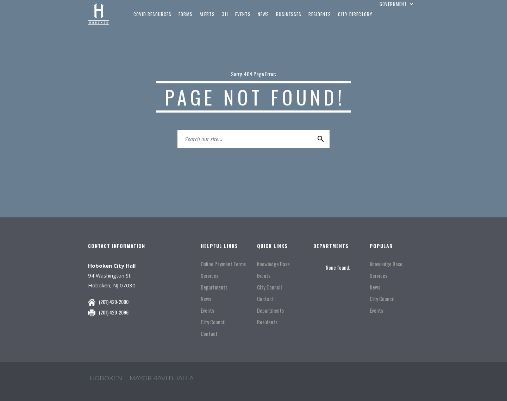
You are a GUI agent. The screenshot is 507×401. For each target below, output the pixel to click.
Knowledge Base (273, 264)
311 (225, 14)
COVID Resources (152, 14)
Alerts (207, 14)
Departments (214, 287)
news (263, 14)
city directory (355, 14)
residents (319, 14)
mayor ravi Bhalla (162, 378)
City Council (213, 322)
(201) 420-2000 (114, 301)
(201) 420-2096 (114, 312)
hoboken (106, 378)
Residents (267, 322)
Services (209, 275)
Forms (186, 14)
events (243, 14)
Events (207, 310)
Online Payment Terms (223, 264)
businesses (288, 14)
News (206, 299)
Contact (209, 333)
